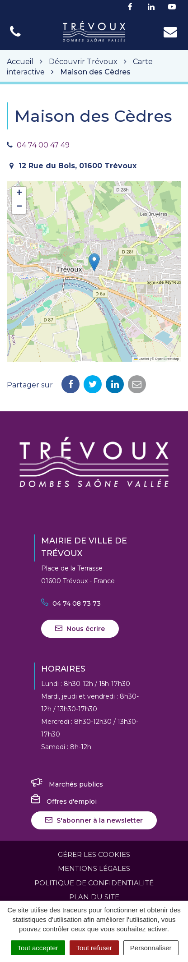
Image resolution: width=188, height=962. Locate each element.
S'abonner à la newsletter (94, 820)
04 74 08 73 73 (71, 603)
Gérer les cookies (94, 854)
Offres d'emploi (64, 801)
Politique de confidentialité (94, 883)
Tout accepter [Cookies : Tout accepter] (38, 948)
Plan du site (94, 897)
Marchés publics (67, 784)
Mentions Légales (94, 868)
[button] (94, 262)
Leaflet (141, 359)
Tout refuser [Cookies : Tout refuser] (94, 948)
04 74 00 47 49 (43, 145)
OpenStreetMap (167, 359)
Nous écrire (80, 629)
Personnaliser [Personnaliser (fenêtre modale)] (151, 948)
